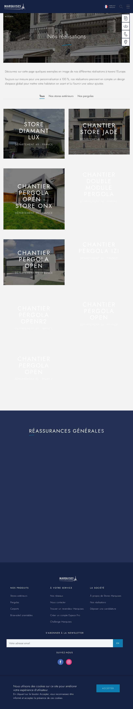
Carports (14, 609)
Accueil (9, 16)
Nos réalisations (98, 602)
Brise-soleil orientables (21, 615)
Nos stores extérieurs (61, 96)
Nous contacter (58, 602)
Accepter (108, 691)
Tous (42, 96)
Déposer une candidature (103, 609)
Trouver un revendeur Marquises (67, 609)
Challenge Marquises (61, 621)
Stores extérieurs (18, 596)
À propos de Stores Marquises (105, 596)
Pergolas (14, 602)
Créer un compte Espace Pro (65, 615)
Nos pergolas (85, 96)
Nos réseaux (56, 596)
